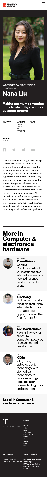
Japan (25, 441)
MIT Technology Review (13, 426)
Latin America (28, 434)
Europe (25, 437)
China (25, 428)
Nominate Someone (9, 460)
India (25, 430)
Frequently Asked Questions (12, 462)
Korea (25, 443)
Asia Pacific (27, 432)
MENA (25, 426)
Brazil (25, 445)
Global (25, 439)
